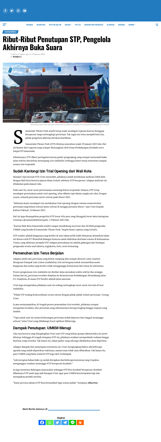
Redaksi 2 (17, 57)
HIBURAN (121, 24)
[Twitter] (57, 422)
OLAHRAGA (110, 24)
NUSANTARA (41, 24)
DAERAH (67, 24)
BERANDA (29, 24)
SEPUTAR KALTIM (55, 24)
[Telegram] (65, 422)
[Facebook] (42, 422)
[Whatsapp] (49, 422)
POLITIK (78, 24)
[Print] (80, 422)
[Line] (72, 422)
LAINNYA (131, 24)
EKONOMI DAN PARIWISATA (93, 24)
